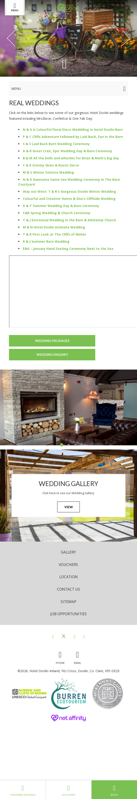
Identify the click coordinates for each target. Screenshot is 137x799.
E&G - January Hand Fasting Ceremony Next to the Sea (68, 248)
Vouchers (68, 564)
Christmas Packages (23, 789)
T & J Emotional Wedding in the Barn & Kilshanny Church (69, 220)
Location (68, 576)
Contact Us (68, 589)
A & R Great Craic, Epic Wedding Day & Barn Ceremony (67, 151)
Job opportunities (68, 613)
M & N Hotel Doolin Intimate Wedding (54, 227)
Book (114, 789)
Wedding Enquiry (52, 354)
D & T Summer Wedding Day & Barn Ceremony (61, 206)
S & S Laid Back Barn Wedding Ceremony (56, 144)
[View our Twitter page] (64, 636)
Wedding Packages (52, 341)
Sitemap (68, 601)
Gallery (68, 552)
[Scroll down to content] (64, 63)
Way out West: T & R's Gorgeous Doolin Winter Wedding (69, 191)
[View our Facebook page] (53, 636)
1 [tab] (61, 445)
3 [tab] (75, 445)
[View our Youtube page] (84, 636)
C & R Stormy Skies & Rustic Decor (51, 165)
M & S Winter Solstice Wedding (48, 172)
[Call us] (60, 656)
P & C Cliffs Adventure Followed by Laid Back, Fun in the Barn (73, 136)
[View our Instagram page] (74, 636)
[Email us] (77, 656)
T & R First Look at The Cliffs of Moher (54, 234)
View (68, 507)
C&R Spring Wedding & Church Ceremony (56, 213)
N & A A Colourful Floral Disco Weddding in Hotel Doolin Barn (73, 129)
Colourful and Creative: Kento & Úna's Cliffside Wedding (69, 198)
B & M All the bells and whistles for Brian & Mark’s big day (71, 158)
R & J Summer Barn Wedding (46, 241)
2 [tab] (68, 445)
